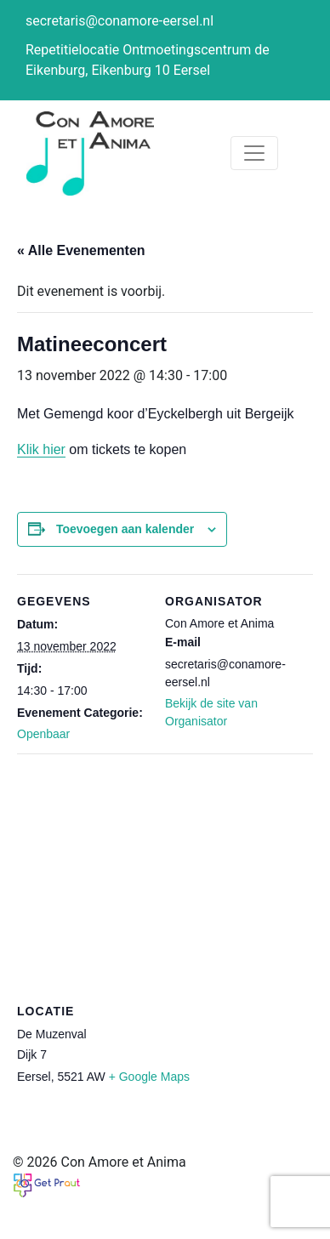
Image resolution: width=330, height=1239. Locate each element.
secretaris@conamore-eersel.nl (119, 21)
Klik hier (41, 449)
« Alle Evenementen (81, 250)
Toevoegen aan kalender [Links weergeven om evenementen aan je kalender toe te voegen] (125, 529)
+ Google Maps (149, 1076)
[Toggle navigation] (254, 153)
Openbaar (43, 734)
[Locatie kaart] (165, 876)
